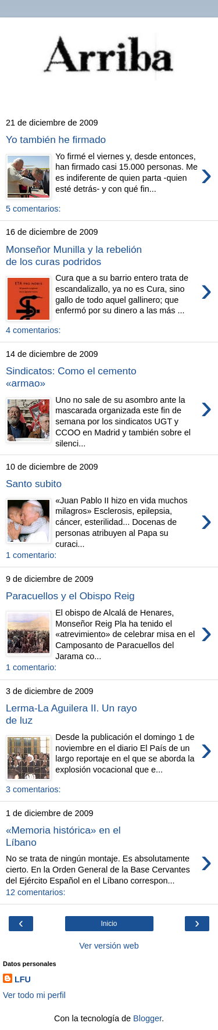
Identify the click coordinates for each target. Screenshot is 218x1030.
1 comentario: (31, 555)
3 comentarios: (33, 789)
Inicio (109, 924)
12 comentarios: (35, 892)
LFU (23, 979)
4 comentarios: (33, 330)
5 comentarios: (33, 208)
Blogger (147, 1018)
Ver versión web (108, 945)
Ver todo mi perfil (34, 995)
